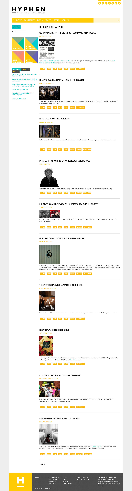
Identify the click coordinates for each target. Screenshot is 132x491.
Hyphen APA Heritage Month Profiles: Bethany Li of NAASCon (59, 375)
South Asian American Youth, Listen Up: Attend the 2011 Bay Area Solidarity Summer (68, 33)
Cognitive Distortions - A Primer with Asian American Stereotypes (62, 238)
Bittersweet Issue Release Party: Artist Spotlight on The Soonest (61, 80)
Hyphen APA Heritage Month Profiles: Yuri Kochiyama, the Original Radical (64, 161)
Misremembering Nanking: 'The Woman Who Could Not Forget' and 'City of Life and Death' (69, 204)
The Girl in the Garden (76, 360)
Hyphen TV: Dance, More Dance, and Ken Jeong (54, 119)
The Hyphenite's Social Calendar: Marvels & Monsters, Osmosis (60, 285)
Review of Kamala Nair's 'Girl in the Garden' (54, 330)
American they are (96, 446)
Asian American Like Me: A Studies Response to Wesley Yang (59, 418)
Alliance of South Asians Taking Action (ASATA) (55, 61)
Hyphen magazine (20, 482)
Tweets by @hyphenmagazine (19, 98)
